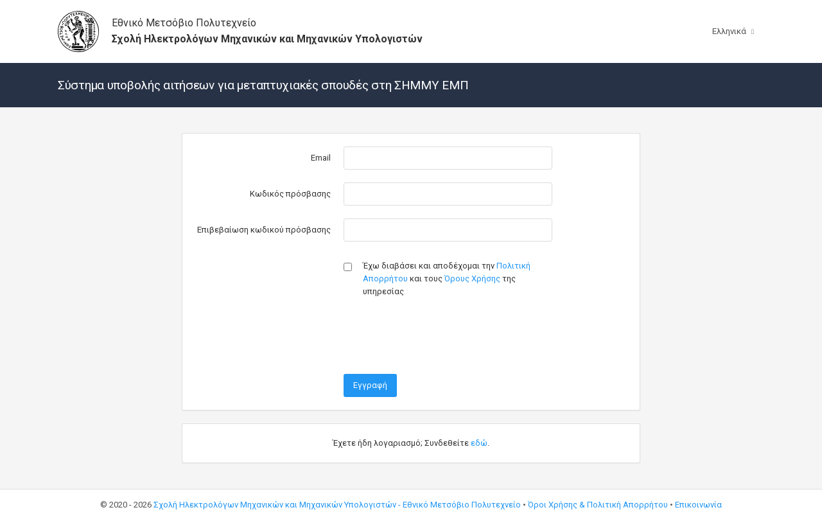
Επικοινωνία (698, 504)
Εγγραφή (370, 385)
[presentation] (441, 336)
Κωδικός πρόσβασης (290, 194)
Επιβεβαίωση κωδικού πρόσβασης (264, 229)
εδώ (479, 443)
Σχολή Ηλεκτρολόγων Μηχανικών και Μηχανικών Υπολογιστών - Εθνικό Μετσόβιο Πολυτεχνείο (337, 504)
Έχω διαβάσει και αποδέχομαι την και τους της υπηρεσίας (446, 278)
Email (321, 158)
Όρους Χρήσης (472, 278)
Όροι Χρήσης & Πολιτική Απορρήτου (598, 504)
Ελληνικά (722, 31)
